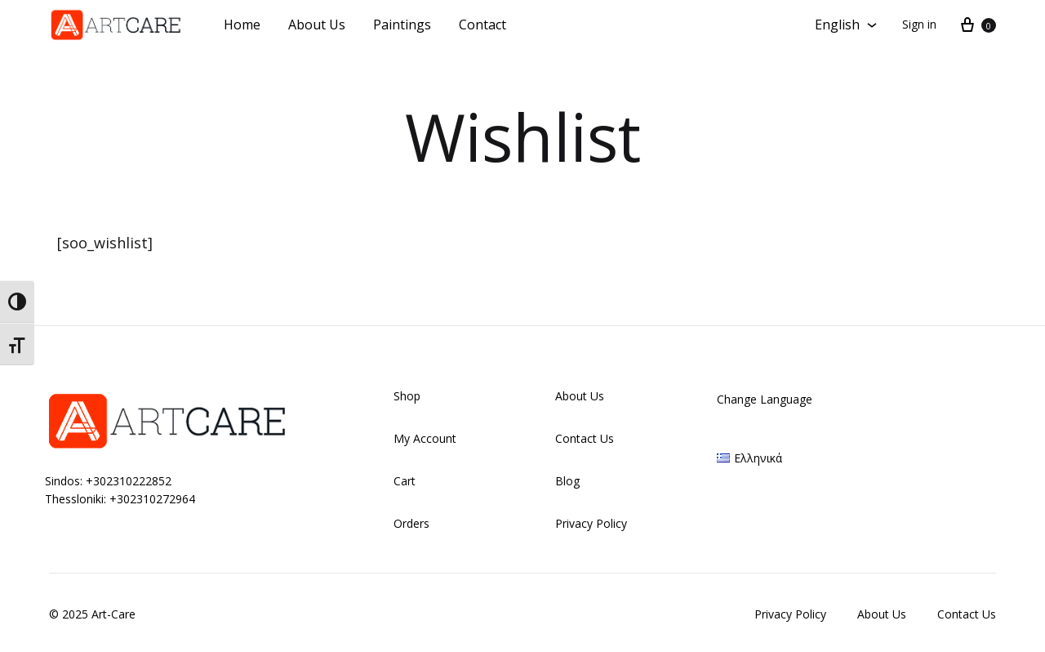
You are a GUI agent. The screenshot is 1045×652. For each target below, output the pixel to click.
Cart (405, 481)
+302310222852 (128, 481)
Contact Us (584, 438)
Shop (407, 396)
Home (242, 24)
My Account (425, 438)
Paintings (402, 24)
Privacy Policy (591, 523)
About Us (316, 24)
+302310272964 (152, 499)
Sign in (919, 24)
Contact (482, 24)
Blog (567, 481)
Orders (411, 523)
